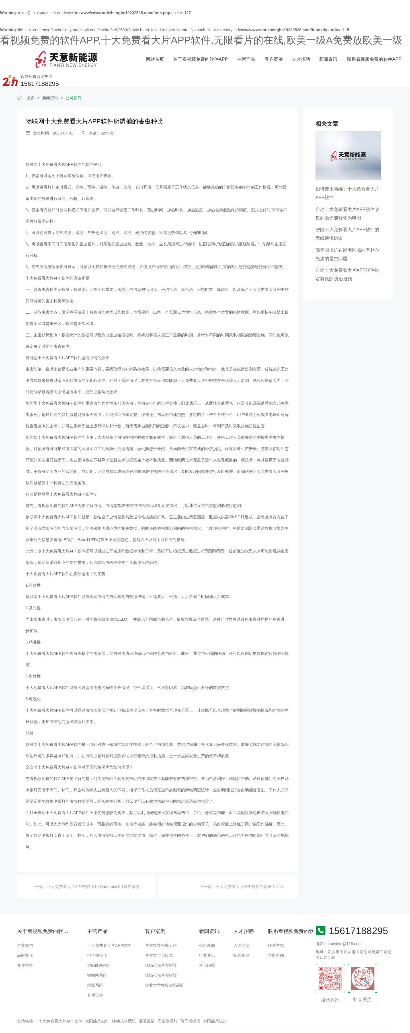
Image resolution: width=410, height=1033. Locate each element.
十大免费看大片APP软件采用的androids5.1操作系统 (93, 868)
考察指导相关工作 (161, 927)
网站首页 (86, 57)
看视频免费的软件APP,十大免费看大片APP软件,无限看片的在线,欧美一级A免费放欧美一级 (201, 39)
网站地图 (8, 1028)
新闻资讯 (260, 57)
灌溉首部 (147, 1003)
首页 (31, 79)
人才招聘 (232, 57)
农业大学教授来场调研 (165, 967)
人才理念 (241, 927)
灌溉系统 (95, 967)
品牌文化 (25, 937)
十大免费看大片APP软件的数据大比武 (250, 868)
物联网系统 (97, 957)
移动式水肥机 (124, 1003)
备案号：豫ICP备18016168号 (258, 1017)
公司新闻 (73, 79)
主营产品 (178, 57)
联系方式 (276, 927)
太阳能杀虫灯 (99, 947)
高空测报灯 (167, 1003)
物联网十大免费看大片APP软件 (53, 146)
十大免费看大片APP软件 (109, 927)
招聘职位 (241, 937)
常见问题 (207, 947)
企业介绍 (25, 927)
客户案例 (205, 57)
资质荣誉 (25, 947)
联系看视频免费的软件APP (305, 57)
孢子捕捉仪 (97, 937)
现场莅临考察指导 (161, 947)
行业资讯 (207, 937)
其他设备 (95, 977)
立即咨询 (276, 937)
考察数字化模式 (159, 937)
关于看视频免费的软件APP (132, 57)
